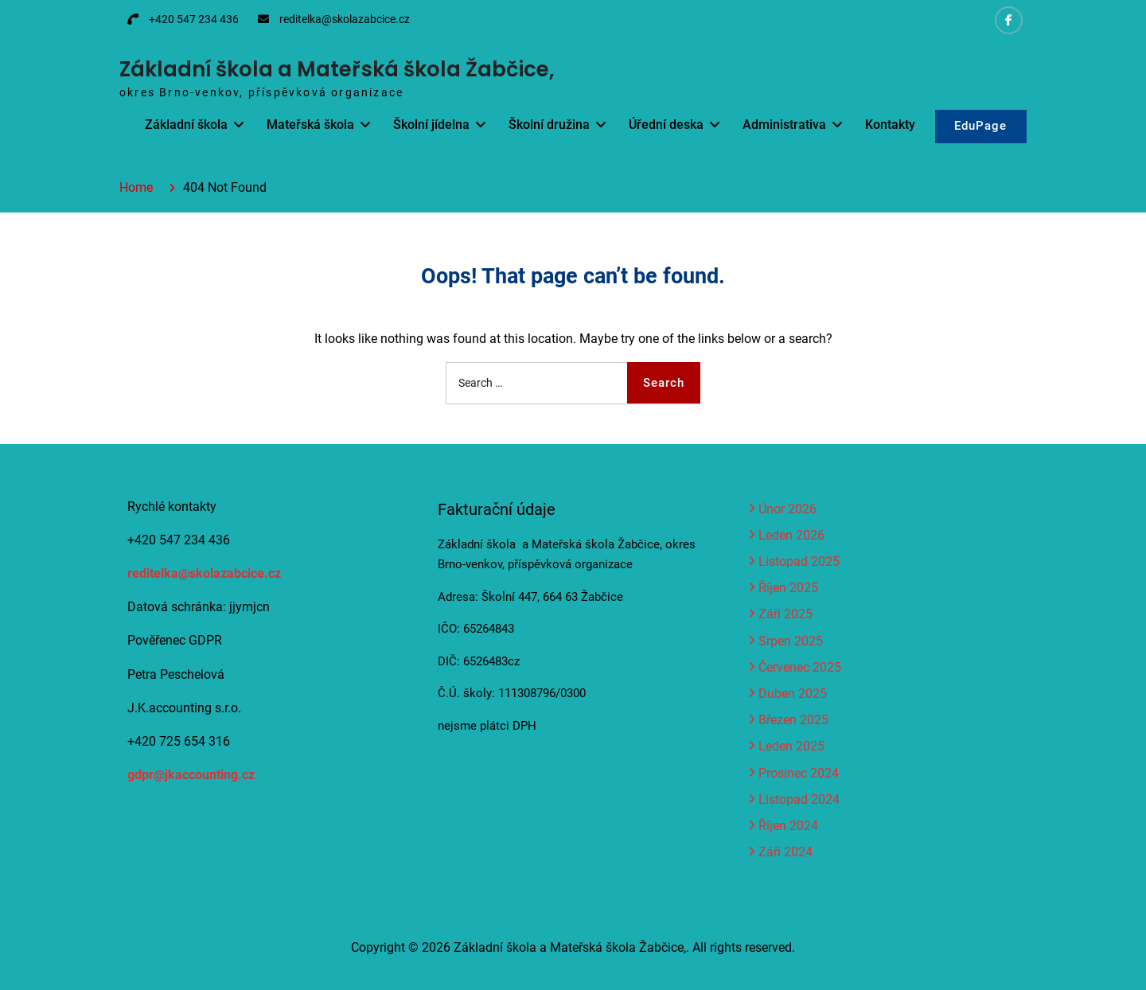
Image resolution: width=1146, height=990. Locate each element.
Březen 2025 (793, 719)
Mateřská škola (309, 124)
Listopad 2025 (799, 561)
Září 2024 (785, 851)
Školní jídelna (430, 124)
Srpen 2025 (790, 641)
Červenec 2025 (799, 667)
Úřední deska (665, 124)
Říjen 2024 (788, 825)
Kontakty (889, 124)
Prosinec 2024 (798, 773)
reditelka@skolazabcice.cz (344, 19)
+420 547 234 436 (194, 19)
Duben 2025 (792, 693)
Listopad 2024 (799, 799)
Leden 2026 (791, 535)
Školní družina (548, 124)
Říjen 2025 (788, 587)
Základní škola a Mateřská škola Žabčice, (337, 69)
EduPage (980, 126)
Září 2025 (785, 614)
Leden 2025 (791, 746)
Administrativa (783, 124)
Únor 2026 (787, 508)
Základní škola (185, 124)
